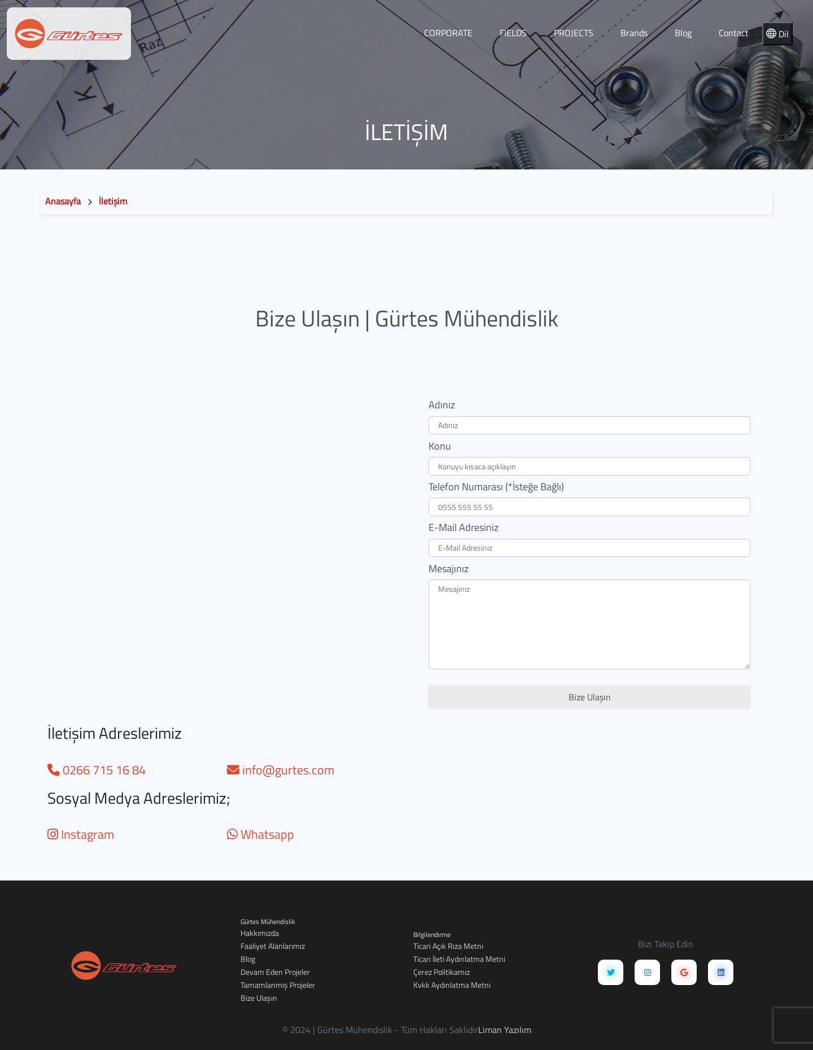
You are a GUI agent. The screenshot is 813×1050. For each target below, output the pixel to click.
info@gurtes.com (280, 769)
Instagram (80, 834)
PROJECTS (573, 33)
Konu (440, 446)
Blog (683, 33)
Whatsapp (260, 834)
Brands (634, 33)
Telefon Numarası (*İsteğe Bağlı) (496, 486)
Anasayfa (63, 201)
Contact (734, 33)
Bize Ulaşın (590, 697)
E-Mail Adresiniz (464, 527)
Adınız (442, 404)
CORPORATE (448, 33)
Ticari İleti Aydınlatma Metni (459, 959)
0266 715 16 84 (96, 769)
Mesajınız (449, 568)
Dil (777, 33)
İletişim (113, 201)
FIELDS (513, 33)
